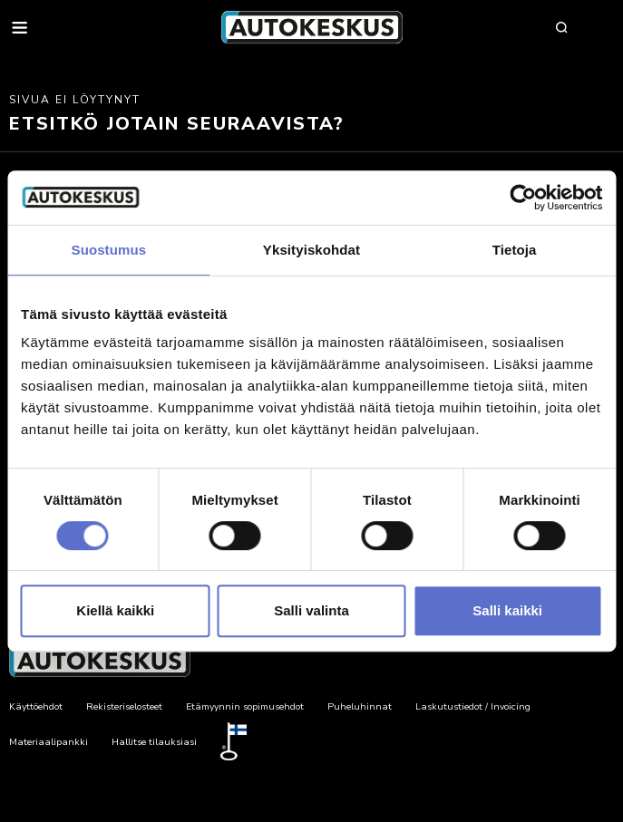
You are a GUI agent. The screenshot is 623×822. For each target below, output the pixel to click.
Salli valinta (311, 610)
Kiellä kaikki (115, 610)
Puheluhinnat (359, 706)
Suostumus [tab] (109, 249)
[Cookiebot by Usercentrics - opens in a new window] (522, 197)
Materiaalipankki (48, 742)
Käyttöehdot (36, 706)
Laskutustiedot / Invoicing (473, 706)
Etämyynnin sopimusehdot (245, 706)
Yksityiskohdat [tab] (311, 249)
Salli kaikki (507, 610)
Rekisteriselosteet (124, 706)
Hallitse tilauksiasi (154, 742)
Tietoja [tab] (514, 249)
